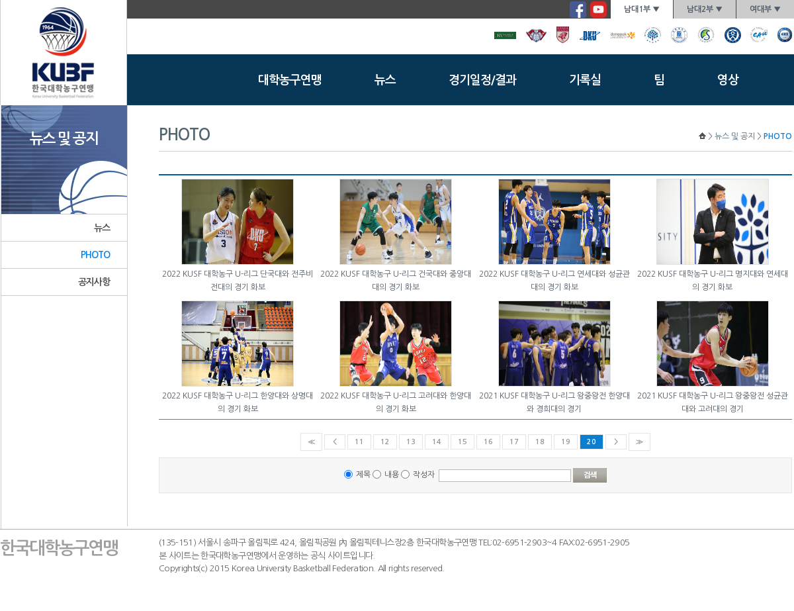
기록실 (585, 80)
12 (385, 442)
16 (488, 442)
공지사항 (94, 282)
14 (436, 442)
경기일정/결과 (482, 80)
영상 (727, 80)
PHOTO (95, 254)
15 (462, 442)
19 (565, 442)
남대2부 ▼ (705, 9)
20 (591, 442)
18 (540, 442)
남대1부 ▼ (642, 9)
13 (411, 442)
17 (514, 442)
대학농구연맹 (290, 80)
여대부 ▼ (765, 9)
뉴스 (385, 80)
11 (359, 442)
